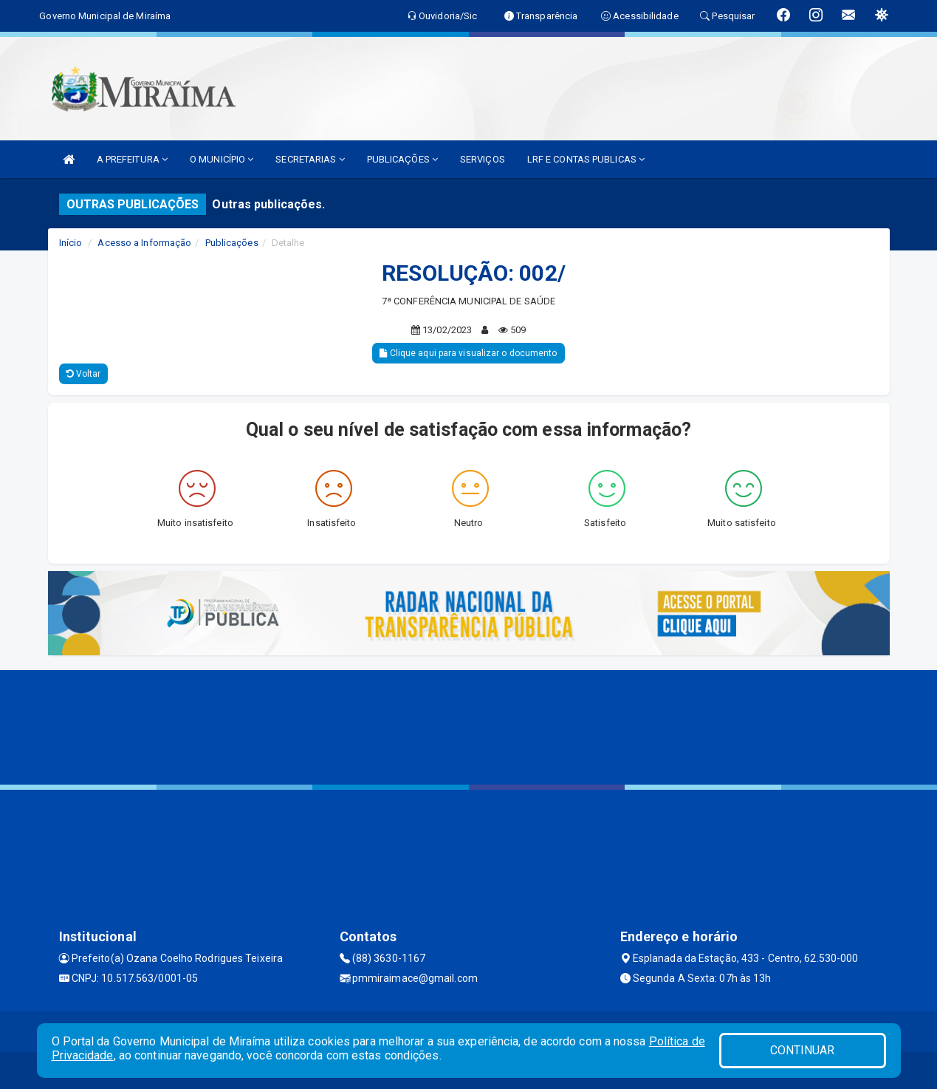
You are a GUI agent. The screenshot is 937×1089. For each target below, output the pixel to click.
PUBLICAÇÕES (402, 159)
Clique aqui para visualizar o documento (468, 353)
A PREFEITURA (132, 159)
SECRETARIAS (309, 159)
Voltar (83, 374)
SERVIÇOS (482, 159)
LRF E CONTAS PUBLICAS (586, 159)
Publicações (231, 242)
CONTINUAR (802, 1050)
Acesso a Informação (144, 242)
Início (71, 242)
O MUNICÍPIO (221, 159)
